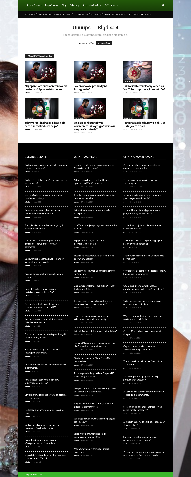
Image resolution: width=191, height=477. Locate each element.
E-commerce (111, 5)
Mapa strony (51, 5)
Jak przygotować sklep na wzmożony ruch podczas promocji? (101, 14)
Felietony (74, 5)
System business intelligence (139, 14)
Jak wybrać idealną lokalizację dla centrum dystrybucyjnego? (45, 124)
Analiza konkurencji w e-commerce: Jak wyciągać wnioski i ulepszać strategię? (94, 126)
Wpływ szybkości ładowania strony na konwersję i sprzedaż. (49, 14)
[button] (163, 5)
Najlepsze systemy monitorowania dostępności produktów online (46, 87)
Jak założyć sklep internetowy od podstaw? (95, 331)
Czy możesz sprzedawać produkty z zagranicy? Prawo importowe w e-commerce (42, 243)
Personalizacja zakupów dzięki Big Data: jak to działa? (144, 124)
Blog (64, 5)
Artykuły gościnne (92, 5)
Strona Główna (34, 5)
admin (27, 93)
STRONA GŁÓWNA (104, 43)
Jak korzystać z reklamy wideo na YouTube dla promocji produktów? (144, 87)
